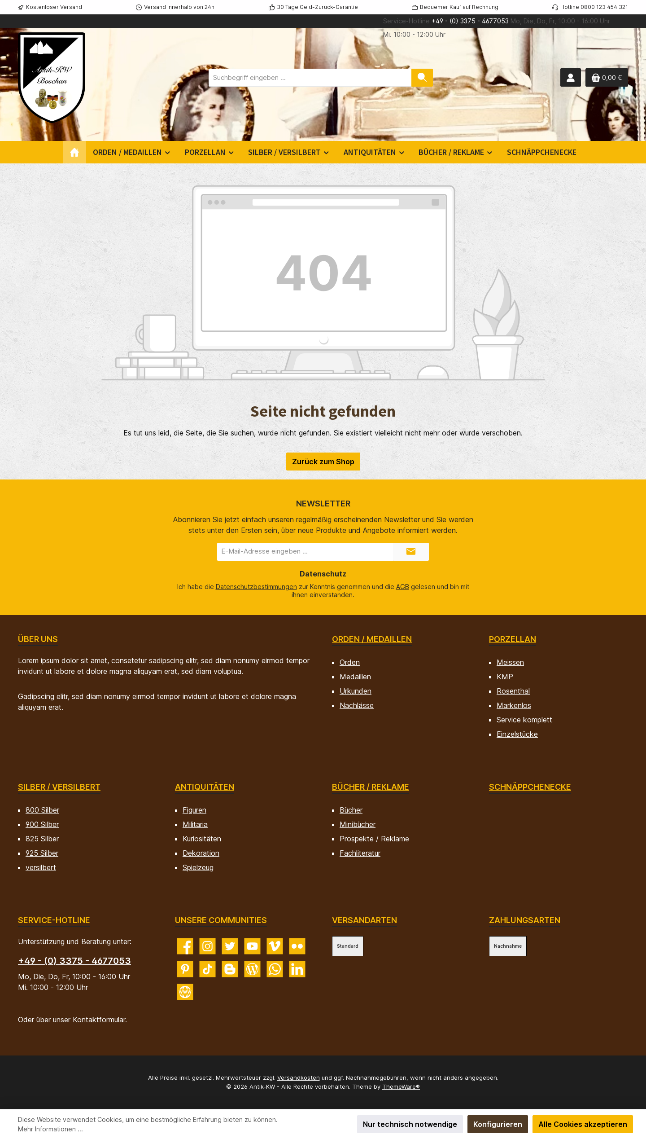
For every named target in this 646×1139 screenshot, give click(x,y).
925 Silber (42, 853)
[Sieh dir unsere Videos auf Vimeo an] (275, 946)
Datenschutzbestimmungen (256, 586)
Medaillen (355, 676)
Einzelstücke (517, 734)
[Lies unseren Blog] (252, 969)
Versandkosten (298, 1077)
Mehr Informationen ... (50, 1129)
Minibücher (357, 824)
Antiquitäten (204, 787)
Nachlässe (357, 705)
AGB (402, 586)
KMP (505, 676)
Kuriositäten (202, 838)
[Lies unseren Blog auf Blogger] (230, 969)
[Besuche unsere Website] (185, 992)
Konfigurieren (497, 1124)
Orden (350, 662)
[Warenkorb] (606, 77)
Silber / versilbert (59, 787)
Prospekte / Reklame (374, 838)
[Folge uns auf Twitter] (230, 946)
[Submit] (411, 552)
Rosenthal (513, 690)
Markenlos (514, 705)
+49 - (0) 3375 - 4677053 (470, 21)
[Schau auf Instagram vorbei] (207, 946)
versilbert (41, 867)
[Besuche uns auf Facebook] (185, 946)
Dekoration (201, 853)
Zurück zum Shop (323, 461)
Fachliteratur (360, 853)
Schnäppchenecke (530, 787)
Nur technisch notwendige (410, 1124)
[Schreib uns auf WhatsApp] (275, 969)
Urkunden (355, 690)
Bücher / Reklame (370, 787)
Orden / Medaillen (372, 639)
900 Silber (42, 824)
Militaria (195, 824)
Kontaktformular (99, 1019)
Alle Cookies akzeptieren (582, 1124)
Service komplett (524, 719)
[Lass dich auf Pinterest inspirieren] (185, 969)
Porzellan (512, 639)
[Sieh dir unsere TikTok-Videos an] (207, 969)
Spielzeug (198, 867)
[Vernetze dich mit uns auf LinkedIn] (297, 969)
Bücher (351, 809)
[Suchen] (422, 78)
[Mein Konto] (570, 77)
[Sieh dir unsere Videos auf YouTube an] (252, 946)
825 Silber (42, 838)
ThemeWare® (401, 1086)
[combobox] (310, 78)
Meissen (510, 662)
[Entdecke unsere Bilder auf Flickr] (297, 946)
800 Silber (42, 809)
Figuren (194, 809)
